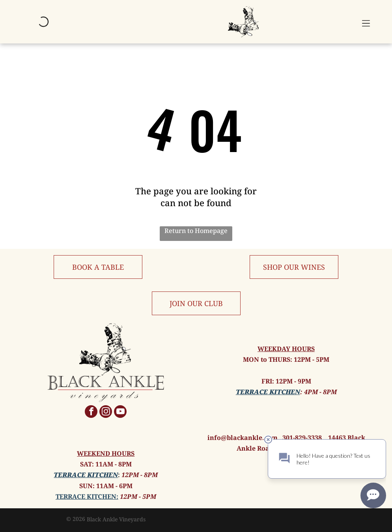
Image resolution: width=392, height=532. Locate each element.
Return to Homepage (196, 230)
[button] (366, 22)
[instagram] (105, 412)
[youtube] (120, 412)
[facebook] (91, 412)
